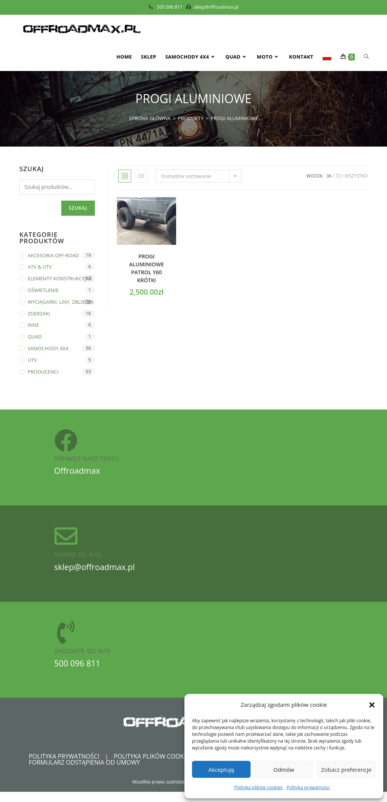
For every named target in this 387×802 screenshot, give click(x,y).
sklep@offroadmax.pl (97, 573)
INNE (33, 324)
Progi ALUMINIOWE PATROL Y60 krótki (146, 268)
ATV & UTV (40, 266)
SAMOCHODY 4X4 (48, 348)
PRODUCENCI (43, 371)
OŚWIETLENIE (43, 290)
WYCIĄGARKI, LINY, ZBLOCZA (60, 301)
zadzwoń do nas (82, 661)
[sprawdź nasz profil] (67, 442)
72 (338, 176)
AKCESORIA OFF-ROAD (53, 255)
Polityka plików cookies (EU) (159, 766)
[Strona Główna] (149, 118)
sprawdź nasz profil (86, 462)
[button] (372, 705)
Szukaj (78, 208)
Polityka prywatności (308, 787)
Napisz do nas (78, 561)
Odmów (283, 769)
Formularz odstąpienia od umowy (84, 772)
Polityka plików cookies (258, 787)
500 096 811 (78, 673)
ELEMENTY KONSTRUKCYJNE (60, 278)
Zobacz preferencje (346, 769)
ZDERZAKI (39, 313)
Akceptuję (221, 769)
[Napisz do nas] (67, 541)
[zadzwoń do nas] (67, 640)
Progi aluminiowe (234, 118)
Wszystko (356, 176)
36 (328, 176)
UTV (32, 360)
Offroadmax (78, 474)
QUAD (35, 336)
